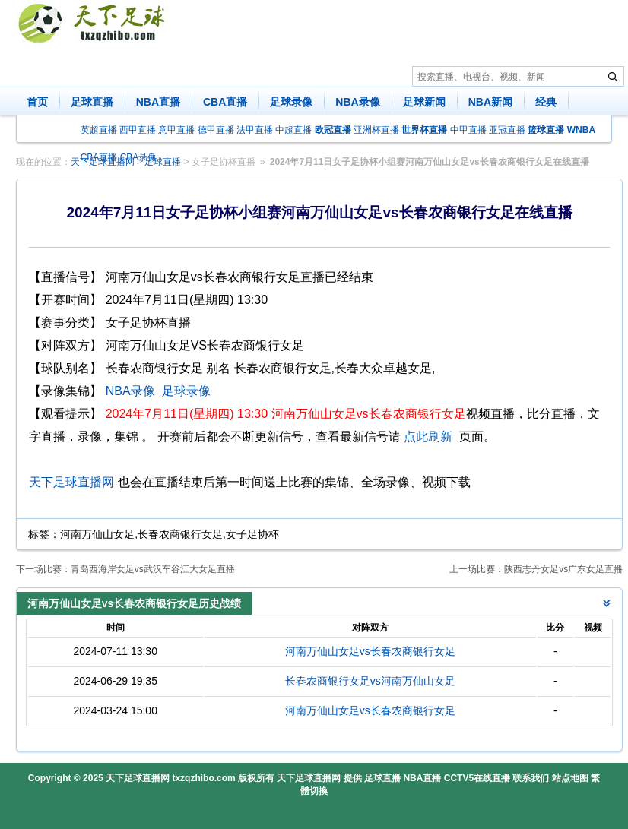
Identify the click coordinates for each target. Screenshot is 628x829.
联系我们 (530, 778)
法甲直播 (254, 130)
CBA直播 (225, 102)
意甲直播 (176, 130)
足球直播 (92, 102)
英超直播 (99, 130)
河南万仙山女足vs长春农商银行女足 (370, 651)
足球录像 (291, 102)
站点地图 (570, 778)
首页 (37, 102)
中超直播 (293, 130)
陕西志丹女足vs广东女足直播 (563, 569)
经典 (546, 102)
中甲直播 (468, 130)
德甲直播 (216, 130)
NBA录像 (357, 102)
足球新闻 (424, 102)
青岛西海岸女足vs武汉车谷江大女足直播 (153, 569)
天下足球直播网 (71, 482)
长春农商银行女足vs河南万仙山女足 (370, 681)
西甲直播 (137, 130)
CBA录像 (138, 157)
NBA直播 (158, 102)
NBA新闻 (490, 102)
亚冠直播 (507, 130)
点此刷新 (428, 436)
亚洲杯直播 (376, 130)
